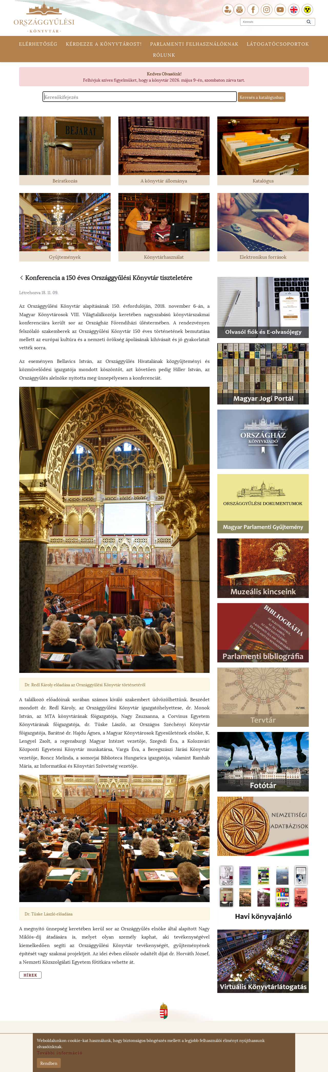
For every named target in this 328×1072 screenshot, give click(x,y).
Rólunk (164, 54)
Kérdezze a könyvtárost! (104, 43)
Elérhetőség (38, 43)
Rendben (48, 1063)
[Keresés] (309, 22)
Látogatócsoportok (278, 43)
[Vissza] (21, 278)
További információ (60, 1052)
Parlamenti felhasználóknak (194, 43)
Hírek (30, 975)
